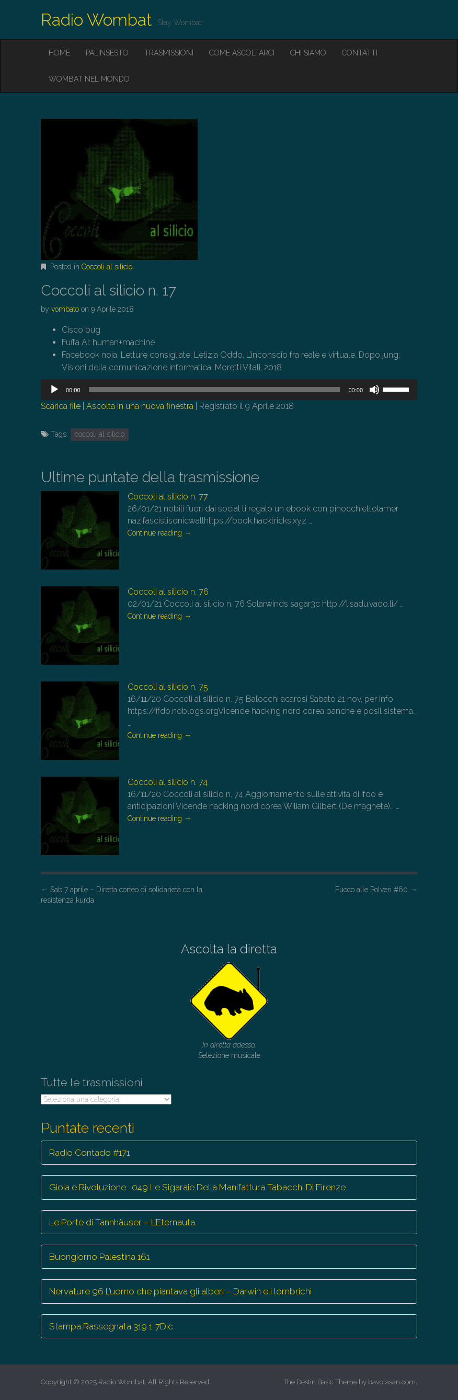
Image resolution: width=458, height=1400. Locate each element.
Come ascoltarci (241, 53)
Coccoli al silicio (107, 267)
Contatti (359, 53)
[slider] (214, 389)
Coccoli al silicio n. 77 (168, 497)
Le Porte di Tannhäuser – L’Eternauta (122, 1222)
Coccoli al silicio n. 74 (168, 782)
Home (59, 53)
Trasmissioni (168, 53)
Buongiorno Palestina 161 (99, 1256)
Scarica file (61, 406)
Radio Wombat (96, 19)
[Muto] (374, 389)
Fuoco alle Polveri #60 (376, 889)
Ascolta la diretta (229, 949)
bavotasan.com (392, 1382)
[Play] (54, 389)
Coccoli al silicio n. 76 (168, 592)
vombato (65, 309)
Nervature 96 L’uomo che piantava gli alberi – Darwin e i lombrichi (180, 1291)
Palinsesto (107, 53)
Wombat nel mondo (89, 79)
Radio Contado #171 (89, 1152)
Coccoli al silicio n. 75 (168, 687)
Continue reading (159, 533)
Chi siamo (308, 53)
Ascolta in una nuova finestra (139, 406)
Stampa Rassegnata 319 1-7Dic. (112, 1326)
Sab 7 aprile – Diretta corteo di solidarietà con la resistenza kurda (121, 894)
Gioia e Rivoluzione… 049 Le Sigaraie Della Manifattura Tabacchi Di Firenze (197, 1187)
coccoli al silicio (99, 434)
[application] (229, 389)
